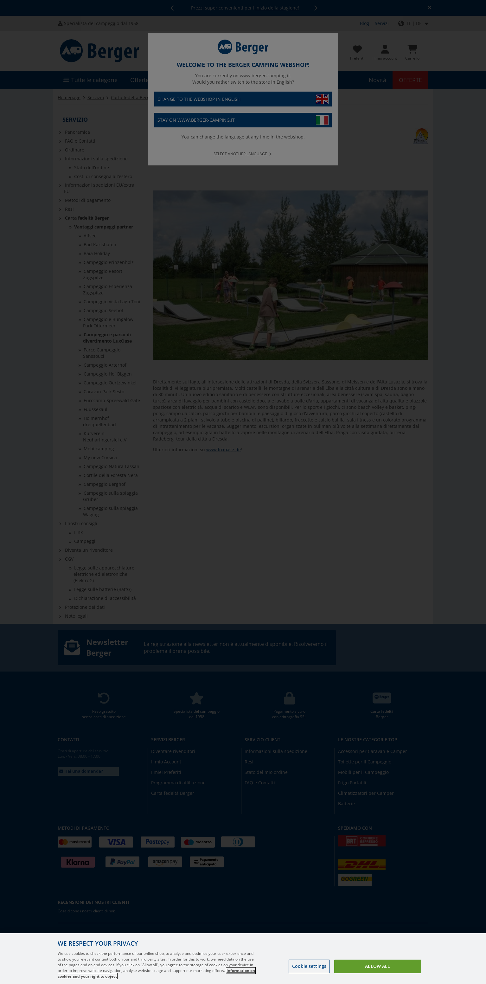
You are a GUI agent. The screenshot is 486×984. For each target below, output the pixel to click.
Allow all (377, 966)
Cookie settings (309, 966)
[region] (243, 958)
